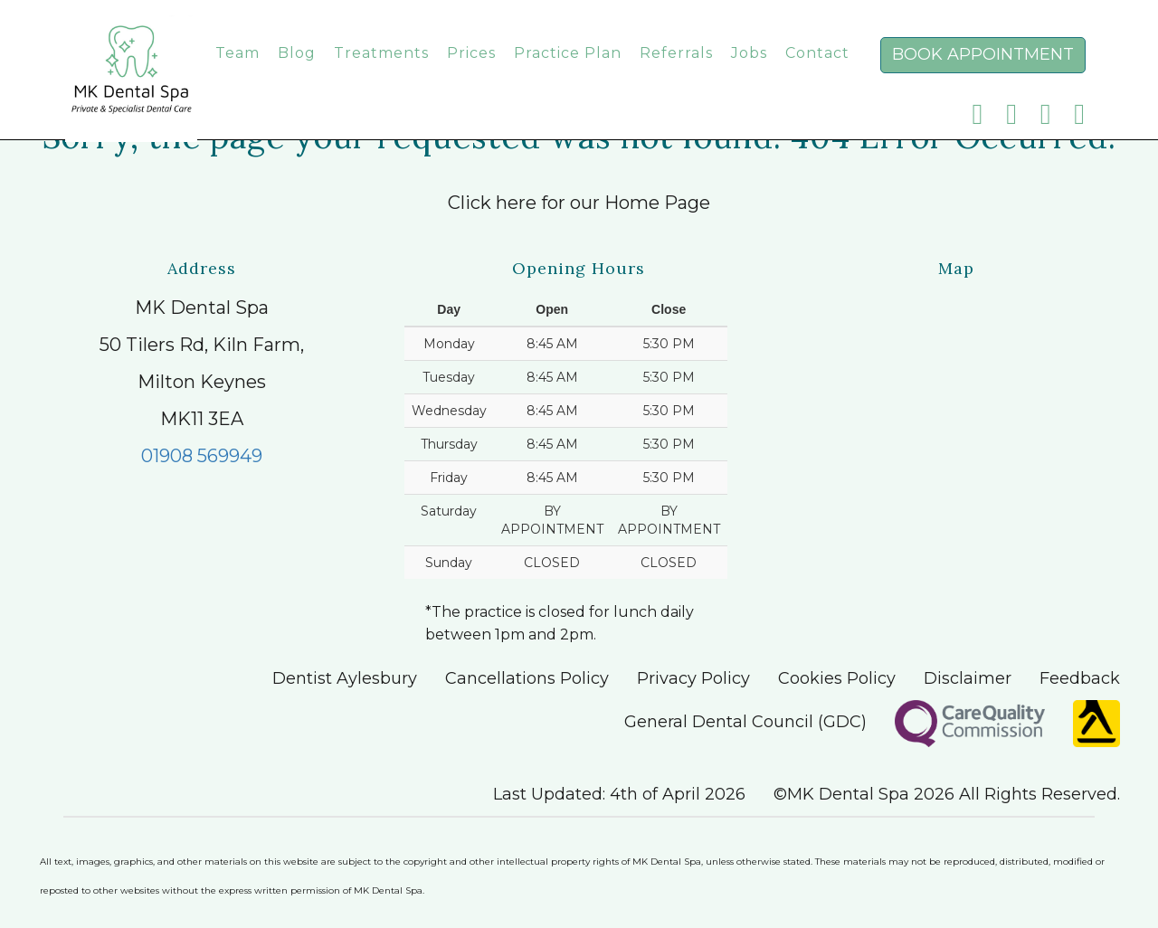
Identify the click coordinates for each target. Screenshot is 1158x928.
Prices (471, 71)
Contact (817, 71)
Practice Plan (568, 71)
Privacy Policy (693, 678)
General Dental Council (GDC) (745, 722)
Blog (297, 71)
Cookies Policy (837, 678)
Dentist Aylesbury (344, 678)
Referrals (676, 71)
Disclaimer (967, 678)
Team (237, 71)
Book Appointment (983, 72)
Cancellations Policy (527, 678)
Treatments (381, 71)
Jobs (749, 71)
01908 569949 (201, 456)
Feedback (1079, 678)
